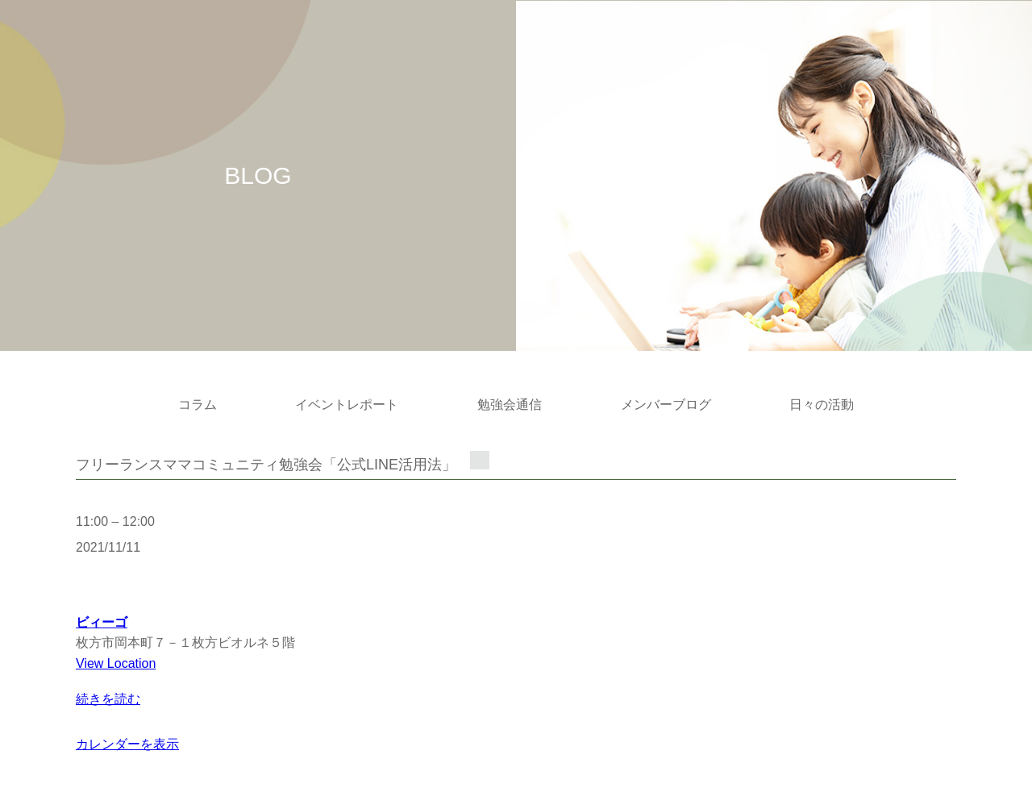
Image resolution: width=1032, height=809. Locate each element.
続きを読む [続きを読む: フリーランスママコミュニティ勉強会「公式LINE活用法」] (108, 699)
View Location (116, 663)
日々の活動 (821, 404)
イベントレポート (346, 404)
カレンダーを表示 (127, 744)
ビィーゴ (101, 622)
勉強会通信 (509, 404)
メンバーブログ (666, 404)
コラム (197, 404)
